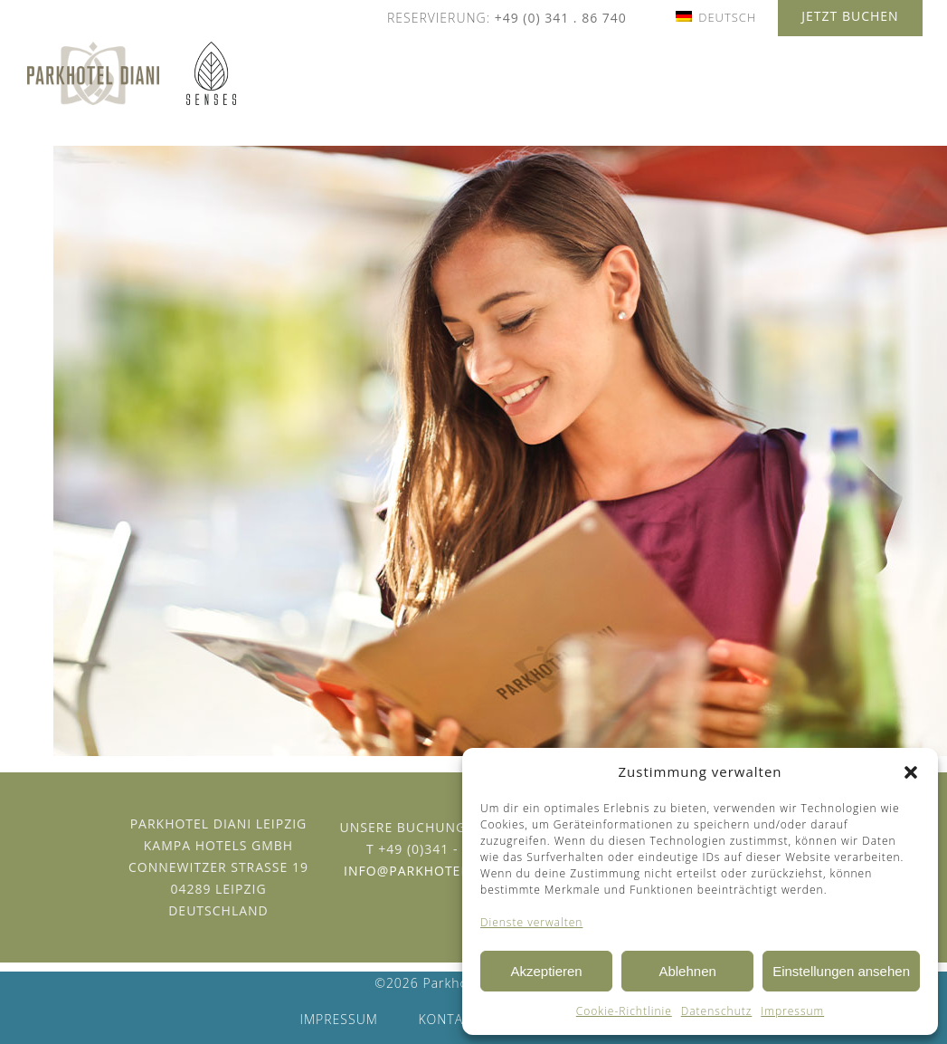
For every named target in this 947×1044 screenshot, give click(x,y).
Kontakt (448, 1019)
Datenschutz (717, 1011)
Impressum (792, 1011)
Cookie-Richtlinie (624, 1011)
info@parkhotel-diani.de (439, 870)
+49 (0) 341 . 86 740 (561, 17)
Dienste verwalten (531, 922)
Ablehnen (686, 971)
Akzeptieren (546, 971)
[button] (911, 772)
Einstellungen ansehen (841, 971)
